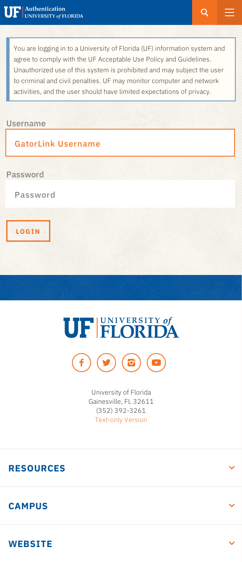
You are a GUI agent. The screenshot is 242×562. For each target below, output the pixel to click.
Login (28, 231)
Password (25, 173)
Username (26, 122)
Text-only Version (121, 419)
